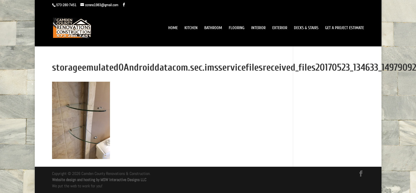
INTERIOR (258, 28)
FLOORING (236, 28)
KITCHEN (191, 28)
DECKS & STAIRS (306, 28)
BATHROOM (213, 28)
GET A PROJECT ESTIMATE (344, 28)
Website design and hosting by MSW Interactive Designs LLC (99, 179)
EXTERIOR (279, 28)
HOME (173, 28)
